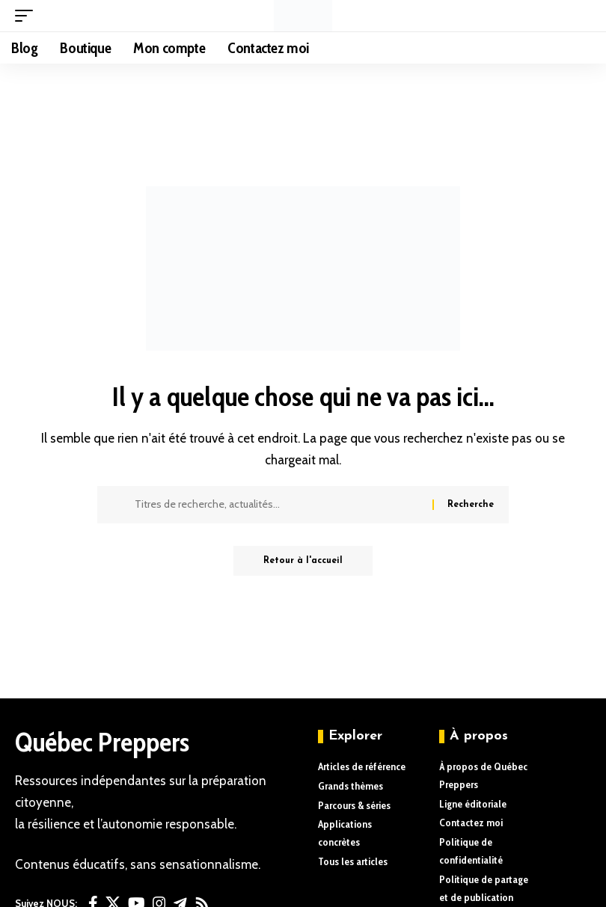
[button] (27, 16)
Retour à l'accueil (303, 560)
